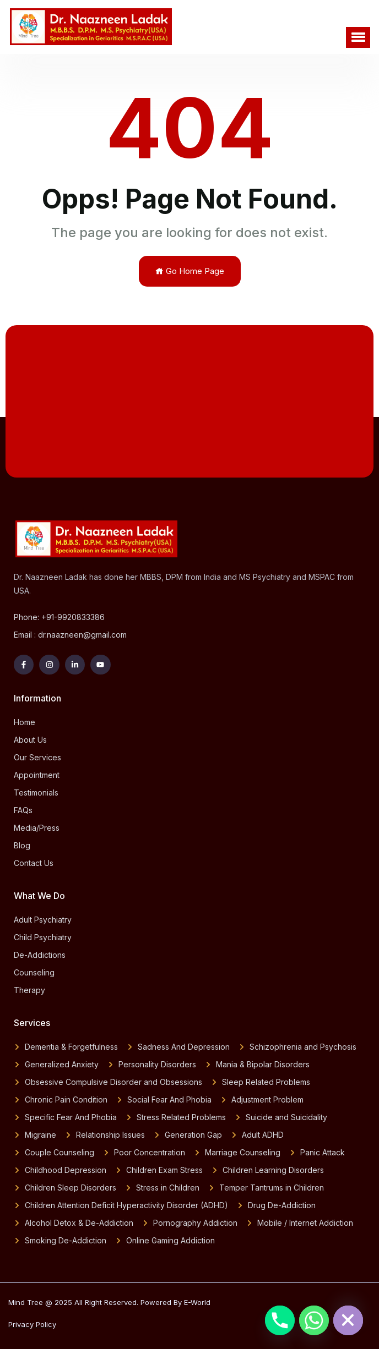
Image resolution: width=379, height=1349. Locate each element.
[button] (358, 37)
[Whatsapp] (314, 1320)
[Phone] (280, 1320)
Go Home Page (189, 271)
